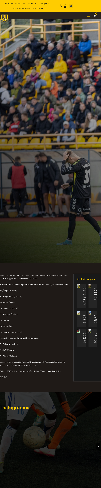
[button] (71, 6)
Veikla (32, 4)
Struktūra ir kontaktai (15, 4)
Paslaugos (44, 4)
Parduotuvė (38, 8)
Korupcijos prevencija (21, 8)
